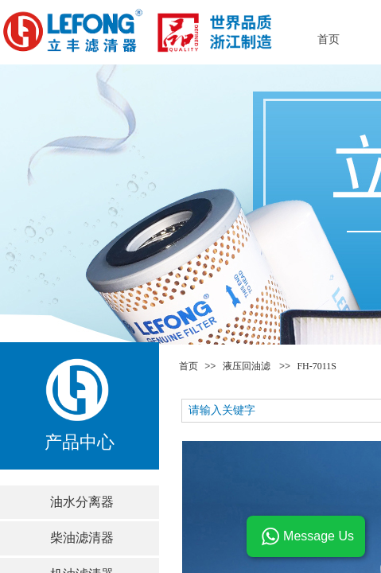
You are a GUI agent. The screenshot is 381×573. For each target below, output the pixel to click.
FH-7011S (316, 366)
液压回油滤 (246, 366)
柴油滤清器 (82, 537)
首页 (188, 366)
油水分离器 (82, 502)
